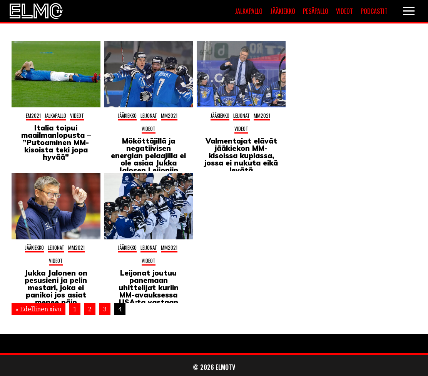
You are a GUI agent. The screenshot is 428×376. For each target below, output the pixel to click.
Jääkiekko (282, 11)
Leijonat (148, 115)
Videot (344, 11)
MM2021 (169, 115)
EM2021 (33, 115)
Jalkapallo (248, 11)
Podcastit (374, 11)
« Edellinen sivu (38, 309)
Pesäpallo (315, 11)
